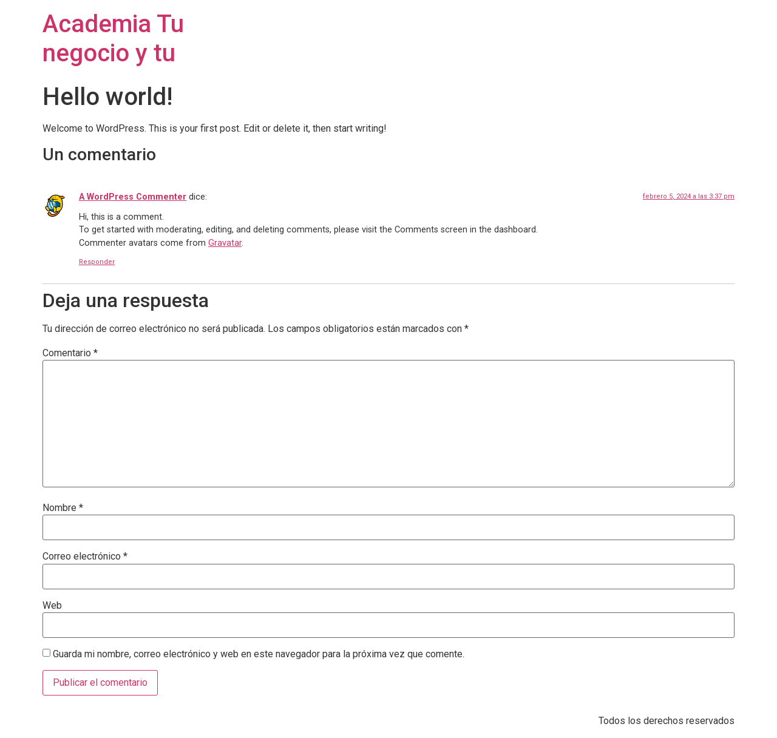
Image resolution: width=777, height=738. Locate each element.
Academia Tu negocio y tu (113, 38)
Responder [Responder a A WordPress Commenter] (97, 262)
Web (52, 606)
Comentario (70, 353)
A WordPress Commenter (132, 197)
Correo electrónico (84, 556)
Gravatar (225, 243)
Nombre (62, 508)
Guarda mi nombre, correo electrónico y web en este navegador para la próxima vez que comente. (258, 654)
